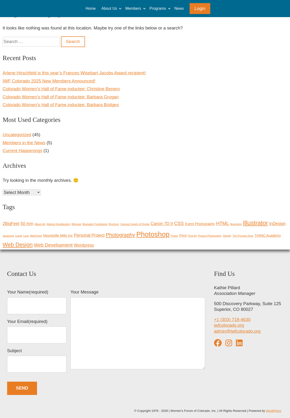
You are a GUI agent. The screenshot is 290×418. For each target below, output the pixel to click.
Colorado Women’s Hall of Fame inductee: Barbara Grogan (61, 96)
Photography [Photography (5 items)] (120, 235)
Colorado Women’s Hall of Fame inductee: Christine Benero (61, 88)
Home (90, 8)
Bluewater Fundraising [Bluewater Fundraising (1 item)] (95, 224)
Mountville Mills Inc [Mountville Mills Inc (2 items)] (58, 235)
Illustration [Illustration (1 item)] (236, 224)
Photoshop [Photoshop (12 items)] (152, 234)
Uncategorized (17, 134)
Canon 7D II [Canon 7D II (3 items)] (162, 223)
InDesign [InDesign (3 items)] (277, 223)
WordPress (273, 411)
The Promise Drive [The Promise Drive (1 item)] (243, 235)
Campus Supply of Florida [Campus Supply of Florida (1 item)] (135, 224)
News (179, 8)
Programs (158, 8)
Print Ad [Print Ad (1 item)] (192, 235)
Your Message (137, 330)
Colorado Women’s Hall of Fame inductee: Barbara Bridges (61, 104)
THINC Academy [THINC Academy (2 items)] (268, 235)
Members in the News (24, 142)
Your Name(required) (36, 301)
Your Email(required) (36, 331)
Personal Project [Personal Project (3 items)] (89, 235)
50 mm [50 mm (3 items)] (27, 223)
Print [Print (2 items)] (183, 235)
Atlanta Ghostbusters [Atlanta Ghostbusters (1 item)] (58, 224)
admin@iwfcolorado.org (237, 331)
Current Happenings (22, 150)
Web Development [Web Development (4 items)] (53, 245)
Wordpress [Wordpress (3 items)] (84, 245)
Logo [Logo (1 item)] (26, 235)
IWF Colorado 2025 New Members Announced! (49, 80)
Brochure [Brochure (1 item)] (114, 224)
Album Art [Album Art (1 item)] (39, 224)
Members (133, 8)
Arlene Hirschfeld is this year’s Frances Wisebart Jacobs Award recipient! (74, 72)
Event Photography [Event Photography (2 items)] (200, 224)
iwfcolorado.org (229, 325)
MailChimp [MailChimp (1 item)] (36, 235)
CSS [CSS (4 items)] (179, 223)
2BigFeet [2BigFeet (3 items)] (11, 223)
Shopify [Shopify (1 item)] (227, 235)
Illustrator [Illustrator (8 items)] (255, 223)
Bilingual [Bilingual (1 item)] (76, 224)
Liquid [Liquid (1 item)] (18, 235)
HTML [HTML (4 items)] (222, 223)
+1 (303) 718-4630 (232, 319)
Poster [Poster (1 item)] (174, 235)
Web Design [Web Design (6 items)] (18, 245)
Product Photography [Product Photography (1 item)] (210, 235)
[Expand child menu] (120, 8)
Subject (36, 360)
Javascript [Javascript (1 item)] (8, 235)
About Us (109, 8)
